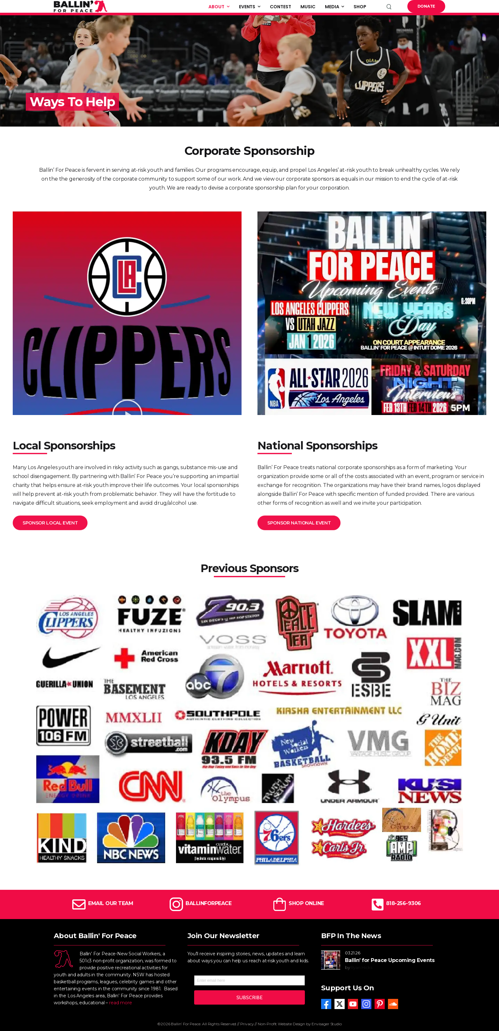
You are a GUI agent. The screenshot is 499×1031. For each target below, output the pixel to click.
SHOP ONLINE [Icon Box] (306, 903)
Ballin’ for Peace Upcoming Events (389, 960)
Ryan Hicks (361, 967)
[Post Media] (330, 960)
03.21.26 (352, 952)
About (216, 6)
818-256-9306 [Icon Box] (403, 903)
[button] (127, 415)
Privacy (247, 1023)
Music (307, 6)
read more (120, 1003)
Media (332, 6)
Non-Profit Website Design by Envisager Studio (300, 1023)
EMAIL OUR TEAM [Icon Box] (110, 903)
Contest (280, 6)
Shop (360, 6)
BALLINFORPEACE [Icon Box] (208, 903)
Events (247, 6)
